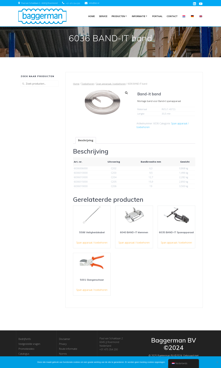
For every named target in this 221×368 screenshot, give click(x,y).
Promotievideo (26, 348)
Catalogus (23, 353)
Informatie (138, 16)
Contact (172, 16)
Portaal (157, 16)
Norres (63, 353)
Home (91, 16)
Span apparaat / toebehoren (111, 83)
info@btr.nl (94, 3)
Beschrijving (85, 140)
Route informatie (68, 348)
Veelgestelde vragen (29, 344)
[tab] (86, 140)
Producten (118, 16)
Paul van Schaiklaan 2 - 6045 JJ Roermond (39, 3)
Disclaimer (64, 339)
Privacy (63, 344)
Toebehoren (87, 83)
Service (103, 16)
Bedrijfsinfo (24, 339)
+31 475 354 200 (73, 3)
